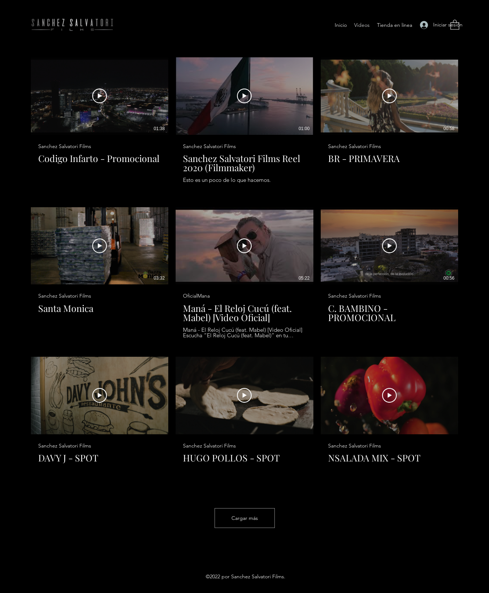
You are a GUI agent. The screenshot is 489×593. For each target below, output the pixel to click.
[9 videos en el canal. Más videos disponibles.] (244, 273)
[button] (454, 24)
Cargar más (244, 518)
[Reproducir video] (99, 96)
